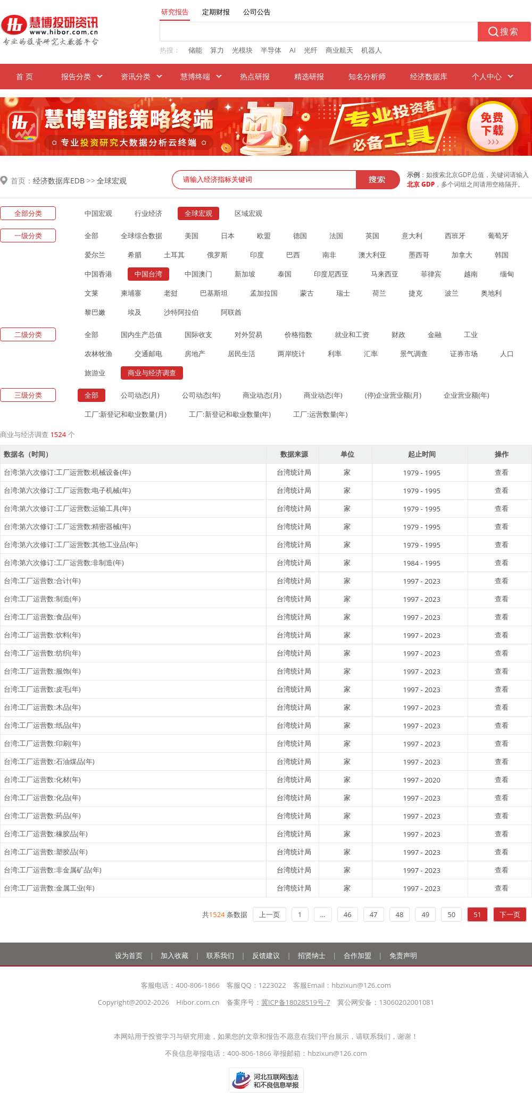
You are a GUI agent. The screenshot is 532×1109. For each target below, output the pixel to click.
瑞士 (343, 293)
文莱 (91, 293)
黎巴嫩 (95, 312)
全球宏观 (112, 180)
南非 (329, 254)
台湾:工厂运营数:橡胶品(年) (46, 833)
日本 (228, 235)
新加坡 (245, 274)
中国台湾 (148, 274)
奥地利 (491, 293)
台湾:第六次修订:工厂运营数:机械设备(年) (67, 472)
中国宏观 (98, 213)
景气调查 (414, 353)
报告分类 (76, 76)
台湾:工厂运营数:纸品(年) (42, 725)
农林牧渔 (98, 353)
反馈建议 (266, 955)
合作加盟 (357, 955)
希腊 (135, 254)
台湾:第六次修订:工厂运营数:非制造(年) (64, 562)
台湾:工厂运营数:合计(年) (42, 580)
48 (400, 914)
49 (425, 914)
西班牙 (455, 235)
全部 (91, 235)
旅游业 (95, 372)
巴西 (293, 254)
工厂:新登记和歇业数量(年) (230, 414)
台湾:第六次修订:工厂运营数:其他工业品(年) (71, 544)
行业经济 (148, 213)
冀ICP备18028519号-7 (295, 1002)
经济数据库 (428, 76)
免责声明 (403, 955)
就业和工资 (352, 334)
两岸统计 (291, 353)
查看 (502, 472)
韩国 (502, 254)
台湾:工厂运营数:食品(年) (42, 616)
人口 (507, 353)
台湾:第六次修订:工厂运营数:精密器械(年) (67, 526)
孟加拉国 (264, 293)
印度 (257, 254)
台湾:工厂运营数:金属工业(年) (49, 888)
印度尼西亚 (331, 274)
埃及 (135, 312)
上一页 (269, 914)
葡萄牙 (498, 235)
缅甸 (507, 274)
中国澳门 (198, 274)
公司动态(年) (201, 395)
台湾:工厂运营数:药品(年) (42, 815)
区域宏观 (248, 213)
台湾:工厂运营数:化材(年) (42, 779)
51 (477, 914)
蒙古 (307, 293)
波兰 (452, 293)
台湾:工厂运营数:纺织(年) (42, 653)
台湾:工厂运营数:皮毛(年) (42, 689)
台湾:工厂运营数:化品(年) (42, 797)
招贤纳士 (312, 955)
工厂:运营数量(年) (320, 414)
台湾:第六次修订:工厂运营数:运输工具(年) (67, 508)
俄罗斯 (217, 254)
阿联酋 (231, 312)
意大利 (412, 235)
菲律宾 (431, 274)
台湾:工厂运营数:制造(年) (42, 598)
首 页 (24, 76)
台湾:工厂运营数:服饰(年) (42, 671)
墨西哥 (419, 254)
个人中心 (487, 76)
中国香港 (98, 274)
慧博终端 (195, 76)
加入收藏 (174, 955)
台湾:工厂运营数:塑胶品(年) (46, 851)
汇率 (371, 353)
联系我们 (220, 955)
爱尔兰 (95, 254)
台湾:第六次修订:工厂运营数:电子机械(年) (67, 490)
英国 (372, 235)
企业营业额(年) (466, 395)
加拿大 (462, 254)
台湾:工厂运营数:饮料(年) (42, 635)
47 (374, 914)
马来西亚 (384, 274)
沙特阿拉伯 (181, 312)
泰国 (285, 274)
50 (451, 914)
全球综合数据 (141, 235)
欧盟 (264, 235)
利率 (335, 353)
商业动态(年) (323, 395)
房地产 (195, 353)
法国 (336, 235)
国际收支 (198, 334)
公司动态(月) (140, 395)
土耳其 (174, 254)
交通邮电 (148, 353)
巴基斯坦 (214, 293)
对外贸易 (248, 334)
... (323, 914)
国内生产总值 (141, 334)
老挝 (171, 293)
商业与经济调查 (152, 372)
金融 (435, 334)
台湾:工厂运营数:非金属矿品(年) (53, 870)
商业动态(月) (262, 395)
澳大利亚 (372, 254)
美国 (191, 235)
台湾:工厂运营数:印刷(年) (42, 743)
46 (348, 914)
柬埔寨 (131, 293)
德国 (300, 235)
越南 (471, 274)
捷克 (415, 293)
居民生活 (241, 353)
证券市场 (464, 353)
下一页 (510, 914)
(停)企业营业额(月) (393, 395)
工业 (471, 334)
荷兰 (379, 293)
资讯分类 (136, 76)
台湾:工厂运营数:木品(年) (42, 707)
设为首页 (129, 955)
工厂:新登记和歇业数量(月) (126, 414)
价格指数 (298, 334)
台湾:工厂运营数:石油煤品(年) (49, 761)
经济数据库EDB (59, 180)
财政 (398, 334)
